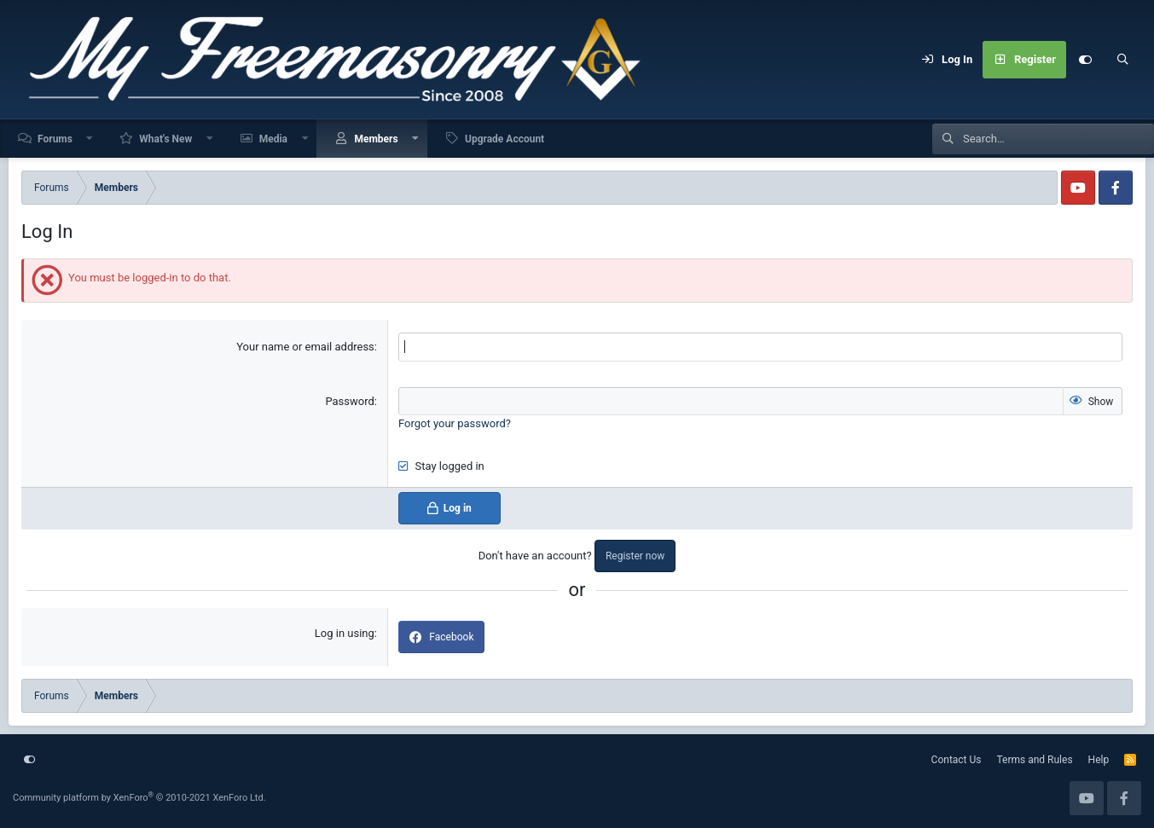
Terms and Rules (1035, 760)
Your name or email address (305, 346)
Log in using (344, 633)
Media (273, 139)
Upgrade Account (504, 139)
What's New (165, 139)
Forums (55, 139)
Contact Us (956, 760)
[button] (90, 138)
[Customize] (1085, 59)
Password (349, 401)
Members (375, 139)
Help (1099, 760)
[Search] (1122, 59)
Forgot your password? (454, 423)
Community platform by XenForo (139, 797)
